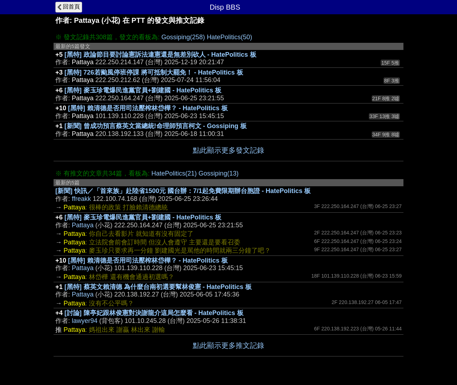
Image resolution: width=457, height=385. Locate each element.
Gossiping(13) (218, 173)
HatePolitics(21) (174, 173)
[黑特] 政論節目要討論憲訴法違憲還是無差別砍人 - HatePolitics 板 (160, 54)
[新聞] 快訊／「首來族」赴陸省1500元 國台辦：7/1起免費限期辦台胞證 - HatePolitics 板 (183, 190)
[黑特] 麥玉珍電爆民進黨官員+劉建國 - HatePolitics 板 (143, 90)
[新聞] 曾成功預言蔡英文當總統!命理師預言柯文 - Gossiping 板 (156, 126)
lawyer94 (84, 320)
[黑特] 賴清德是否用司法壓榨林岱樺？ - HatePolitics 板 (148, 108)
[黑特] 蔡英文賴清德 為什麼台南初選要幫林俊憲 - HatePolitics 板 (158, 286)
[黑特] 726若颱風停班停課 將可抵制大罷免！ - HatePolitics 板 (154, 72)
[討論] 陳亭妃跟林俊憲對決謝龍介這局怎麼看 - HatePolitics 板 (154, 312)
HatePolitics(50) (229, 37)
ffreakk (81, 198)
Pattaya (83, 225)
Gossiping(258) (183, 37)
